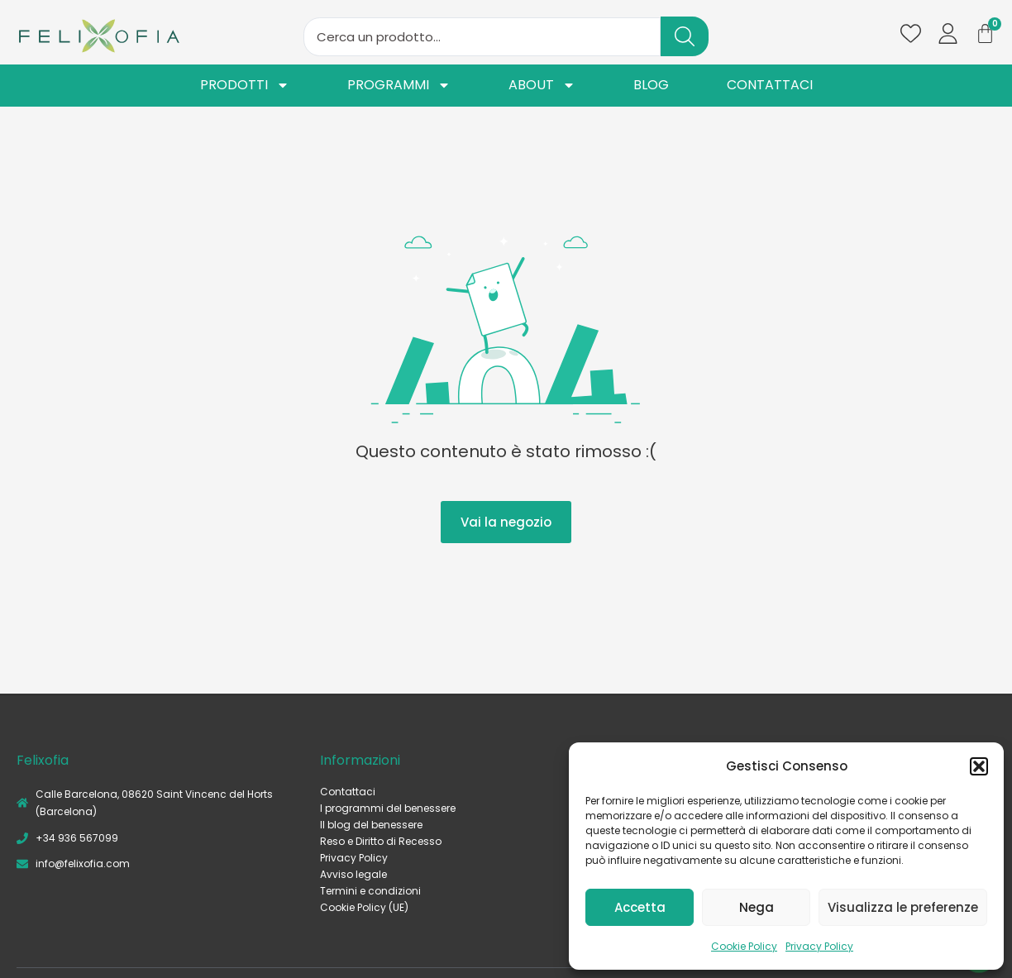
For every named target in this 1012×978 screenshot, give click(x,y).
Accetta (640, 907)
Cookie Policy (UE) (364, 907)
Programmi (399, 85)
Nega (756, 907)
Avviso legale (353, 874)
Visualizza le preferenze (903, 907)
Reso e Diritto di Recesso (381, 841)
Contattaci (770, 85)
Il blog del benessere (371, 825)
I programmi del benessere (388, 808)
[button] (979, 766)
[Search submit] (685, 36)
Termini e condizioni (370, 891)
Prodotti (244, 85)
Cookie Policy (744, 946)
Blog (651, 85)
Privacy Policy (819, 946)
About (541, 85)
